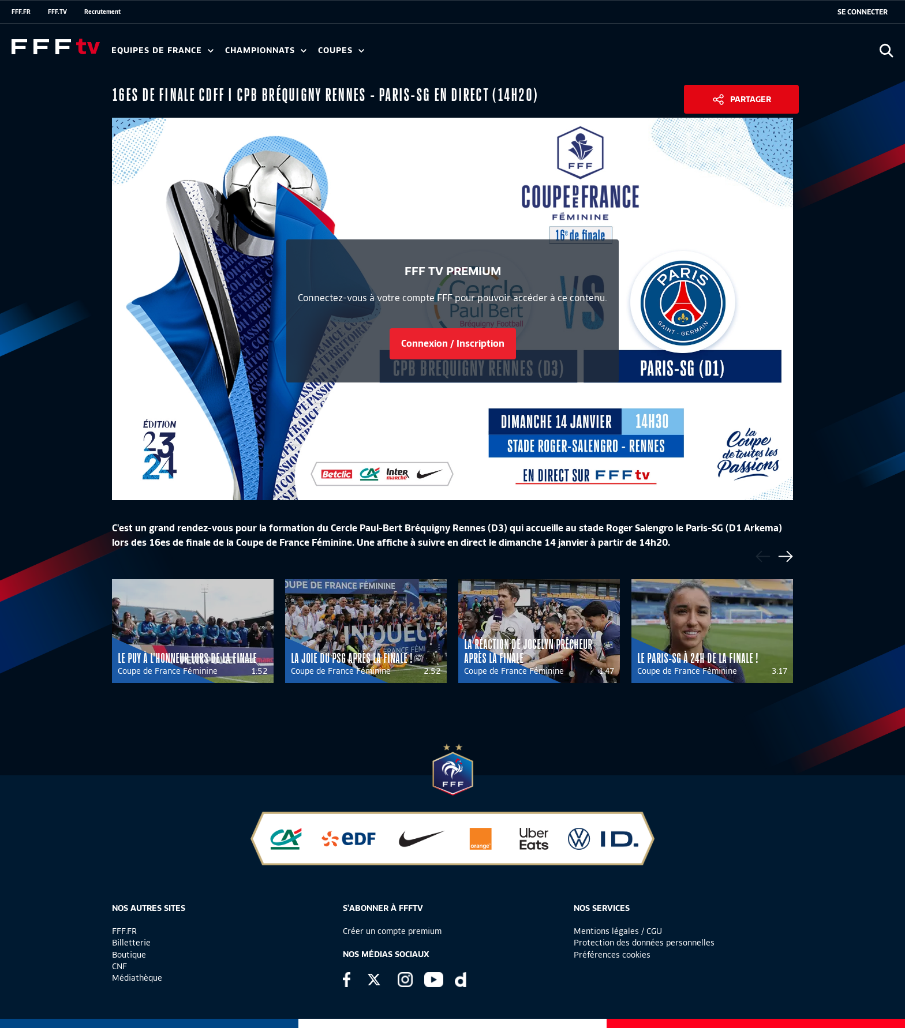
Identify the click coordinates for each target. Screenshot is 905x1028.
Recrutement (102, 11)
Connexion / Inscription (452, 343)
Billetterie (131, 942)
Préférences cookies (612, 954)
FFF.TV (57, 11)
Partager (750, 99)
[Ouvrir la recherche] (886, 50)
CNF (119, 966)
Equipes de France (162, 50)
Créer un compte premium (392, 931)
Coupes (341, 50)
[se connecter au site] (862, 12)
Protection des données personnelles (644, 942)
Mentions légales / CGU (618, 931)
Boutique (129, 954)
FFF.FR (21, 11)
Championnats (265, 50)
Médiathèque (137, 977)
